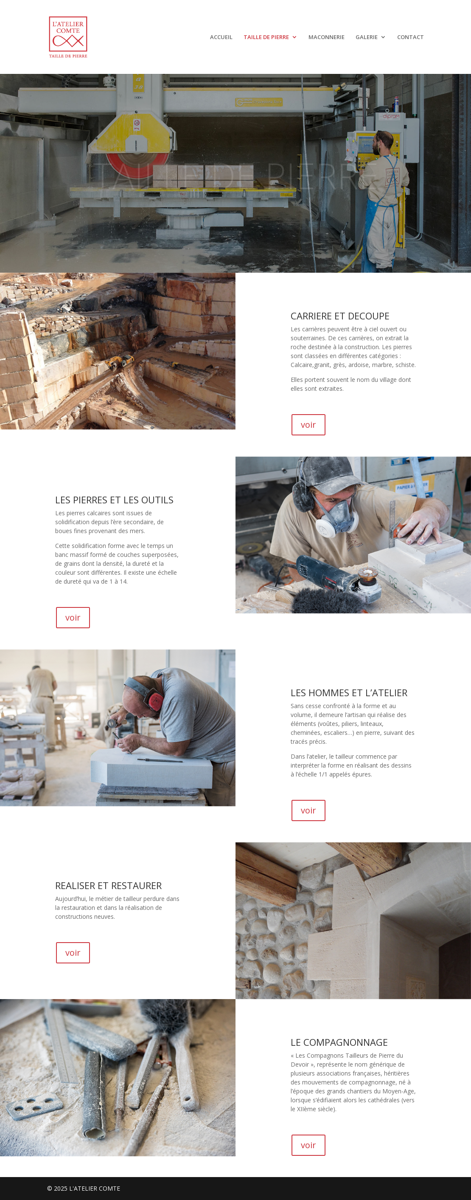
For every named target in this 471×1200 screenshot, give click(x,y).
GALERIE (367, 37)
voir (308, 424)
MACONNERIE (326, 37)
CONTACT (410, 37)
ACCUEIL (221, 37)
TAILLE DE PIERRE (266, 37)
